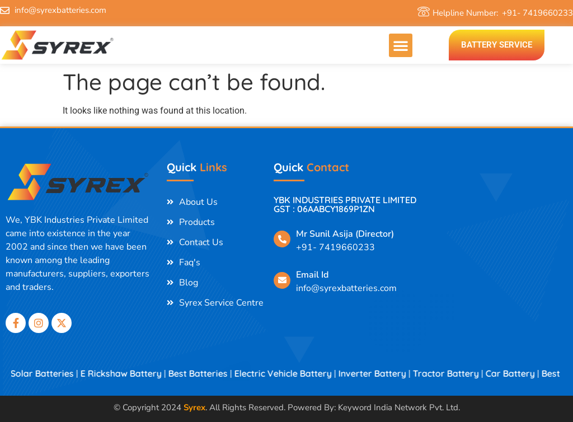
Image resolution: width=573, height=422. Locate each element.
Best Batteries (205, 373)
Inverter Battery (380, 373)
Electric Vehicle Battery (290, 373)
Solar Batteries (49, 373)
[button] (400, 45)
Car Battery (517, 373)
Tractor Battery (453, 373)
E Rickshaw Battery (128, 373)
